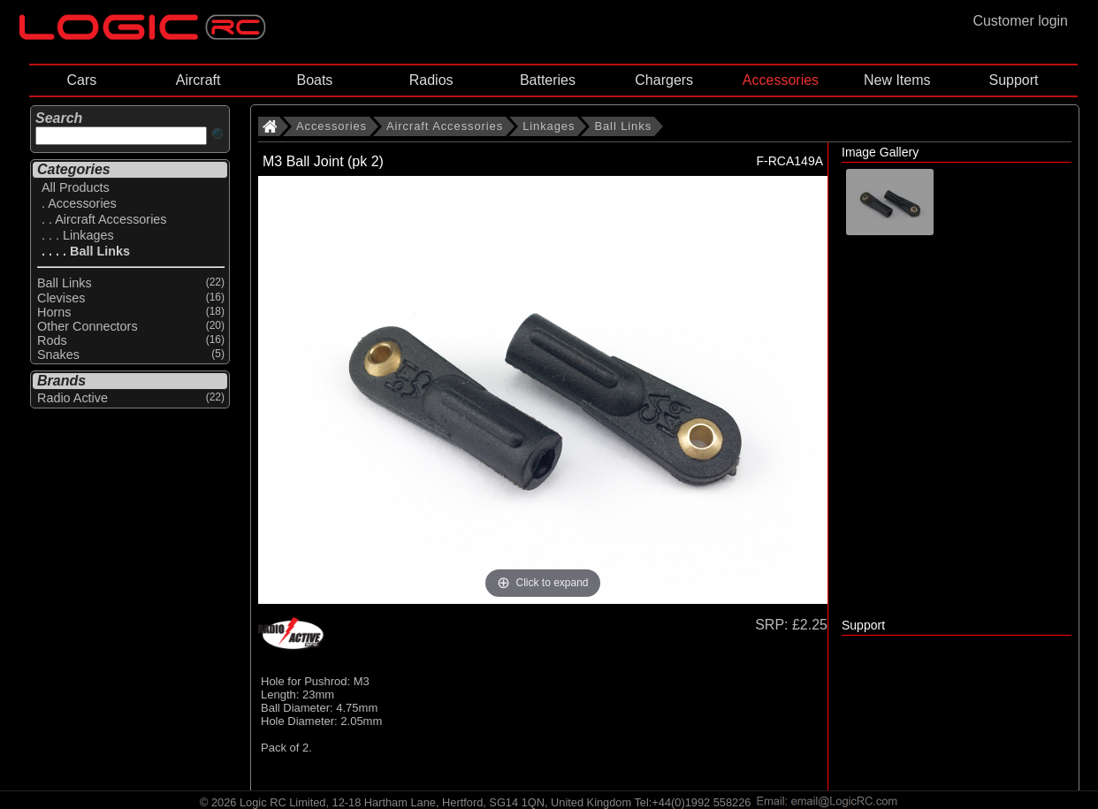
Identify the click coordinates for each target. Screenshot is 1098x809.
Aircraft (198, 80)
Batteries (548, 80)
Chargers (664, 80)
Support (1013, 80)
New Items (897, 80)
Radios (431, 80)
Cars (81, 80)
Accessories (781, 80)
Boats (314, 80)
